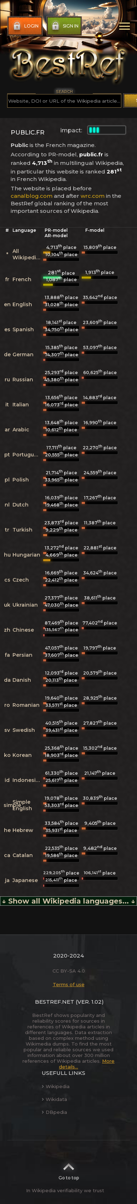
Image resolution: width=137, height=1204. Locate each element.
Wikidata (54, 1099)
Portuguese (27, 454)
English (22, 304)
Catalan (22, 855)
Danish (21, 680)
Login (25, 26)
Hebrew (22, 830)
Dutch (20, 504)
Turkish (22, 530)
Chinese (23, 630)
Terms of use (69, 984)
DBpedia (54, 1112)
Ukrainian (25, 605)
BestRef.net (54, 1001)
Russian (22, 379)
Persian (22, 655)
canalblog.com (31, 195)
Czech (20, 580)
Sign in (64, 26)
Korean (22, 755)
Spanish (23, 329)
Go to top (68, 1169)
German (23, 354)
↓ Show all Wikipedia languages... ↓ (68, 901)
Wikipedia (56, 1086)
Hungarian (26, 555)
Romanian (26, 705)
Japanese (25, 880)
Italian (20, 404)
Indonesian (27, 780)
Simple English (22, 805)
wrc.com (93, 195)
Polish (20, 479)
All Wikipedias (27, 254)
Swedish (23, 730)
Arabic (20, 429)
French (21, 279)
